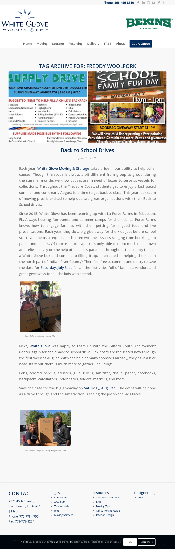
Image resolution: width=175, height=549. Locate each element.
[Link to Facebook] (138, 2)
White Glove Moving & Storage (63, 168)
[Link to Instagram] (148, 2)
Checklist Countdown (108, 497)
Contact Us (60, 497)
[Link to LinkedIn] (143, 2)
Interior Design (105, 515)
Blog (56, 510)
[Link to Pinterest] (158, 2)
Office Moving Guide (108, 510)
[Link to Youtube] (153, 2)
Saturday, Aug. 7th (99, 388)
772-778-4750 (28, 516)
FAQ (98, 502)
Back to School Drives (87, 150)
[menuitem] (27, 43)
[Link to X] (163, 2)
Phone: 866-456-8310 (118, 3)
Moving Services (63, 515)
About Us (59, 502)
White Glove (40, 346)
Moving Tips (103, 506)
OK (130, 541)
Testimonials (61, 506)
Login (141, 497)
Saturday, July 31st (56, 267)
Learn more (147, 541)
